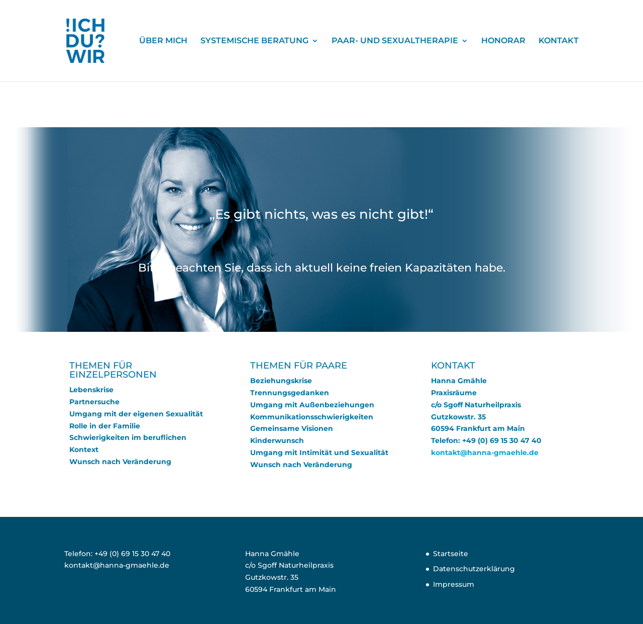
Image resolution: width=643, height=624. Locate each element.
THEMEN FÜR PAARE (298, 365)
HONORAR (503, 41)
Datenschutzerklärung (474, 568)
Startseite (450, 553)
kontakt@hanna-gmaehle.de (485, 452)
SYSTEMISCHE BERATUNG (254, 41)
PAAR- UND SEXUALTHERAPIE (395, 41)
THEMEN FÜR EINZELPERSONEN (113, 370)
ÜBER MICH (163, 41)
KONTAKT (559, 41)
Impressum (453, 584)
